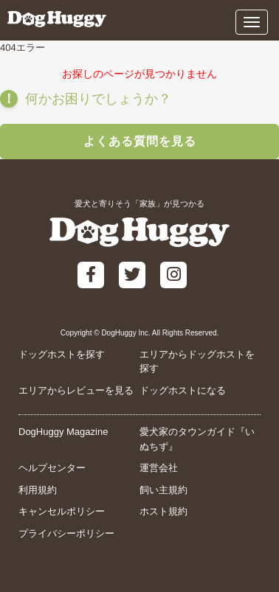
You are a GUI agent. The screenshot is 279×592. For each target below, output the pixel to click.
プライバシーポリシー (66, 533)
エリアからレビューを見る (76, 390)
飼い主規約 (163, 489)
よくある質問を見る (139, 141)
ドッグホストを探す (61, 354)
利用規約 (37, 489)
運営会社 (159, 467)
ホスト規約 (163, 511)
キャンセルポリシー (61, 511)
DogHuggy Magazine (63, 431)
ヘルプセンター (52, 467)
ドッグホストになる (183, 390)
